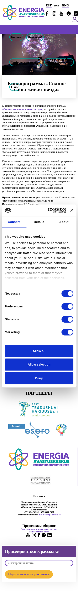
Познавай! (35, 37)
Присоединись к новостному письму (39, 529)
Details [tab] (39, 222)
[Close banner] (71, 210)
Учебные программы (25, 62)
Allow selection (39, 364)
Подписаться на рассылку (29, 574)
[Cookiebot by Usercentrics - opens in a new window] (49, 210)
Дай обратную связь (39, 531)
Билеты (16, 37)
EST (49, 5)
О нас (15, 87)
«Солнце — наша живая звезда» (22, 109)
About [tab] (63, 222)
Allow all (39, 351)
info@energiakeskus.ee (50, 514)
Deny (39, 378)
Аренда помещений (59, 62)
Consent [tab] (14, 222)
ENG (65, 5)
